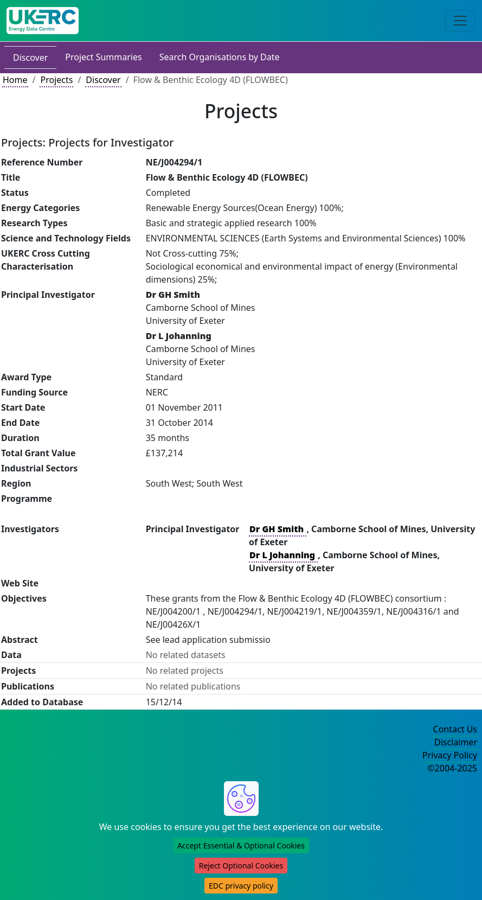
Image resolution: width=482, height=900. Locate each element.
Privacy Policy (449, 755)
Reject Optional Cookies (241, 865)
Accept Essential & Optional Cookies (241, 845)
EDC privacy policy (241, 885)
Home (15, 80)
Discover (30, 57)
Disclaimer (455, 742)
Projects (56, 80)
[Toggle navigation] (460, 20)
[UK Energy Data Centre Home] (43, 20)
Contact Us (455, 729)
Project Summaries (103, 57)
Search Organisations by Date (219, 57)
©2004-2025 (452, 768)
